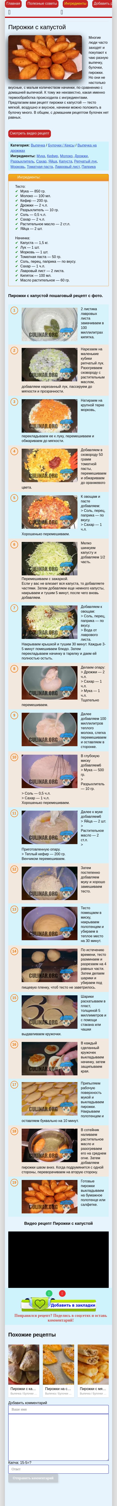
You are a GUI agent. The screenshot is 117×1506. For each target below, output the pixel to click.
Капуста (65, 161)
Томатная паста (40, 167)
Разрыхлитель (22, 161)
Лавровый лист (67, 167)
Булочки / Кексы (61, 145)
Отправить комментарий (33, 1478)
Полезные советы (42, 3)
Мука (41, 156)
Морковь (17, 167)
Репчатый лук (85, 161)
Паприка (89, 167)
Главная (13, 3)
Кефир (52, 156)
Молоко (66, 156)
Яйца (52, 161)
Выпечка (38, 145)
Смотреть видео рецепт (29, 133)
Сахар (41, 161)
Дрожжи (81, 156)
